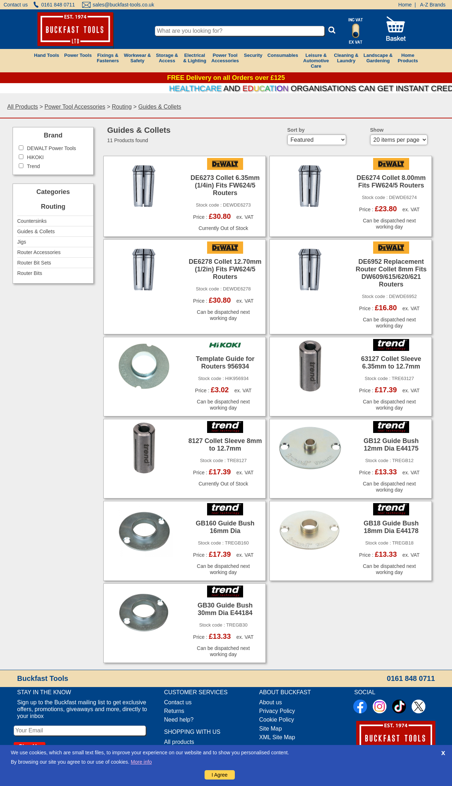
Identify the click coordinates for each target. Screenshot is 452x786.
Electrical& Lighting (194, 58)
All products (179, 742)
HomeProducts (408, 58)
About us (270, 702)
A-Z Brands (433, 5)
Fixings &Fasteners (108, 58)
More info (141, 762)
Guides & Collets (159, 107)
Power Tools (77, 55)
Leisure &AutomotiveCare (316, 61)
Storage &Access (167, 58)
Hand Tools (46, 55)
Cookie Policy (276, 720)
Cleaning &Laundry (346, 58)
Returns (174, 711)
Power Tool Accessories (75, 107)
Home (405, 5)
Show (377, 130)
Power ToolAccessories (225, 58)
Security (253, 55)
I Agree (220, 775)
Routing (122, 107)
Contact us (16, 5)
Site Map (270, 729)
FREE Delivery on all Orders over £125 (226, 77)
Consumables (283, 55)
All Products (22, 107)
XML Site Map (277, 737)
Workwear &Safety (137, 58)
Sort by (296, 130)
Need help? (179, 720)
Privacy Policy (277, 711)
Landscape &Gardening (378, 58)
